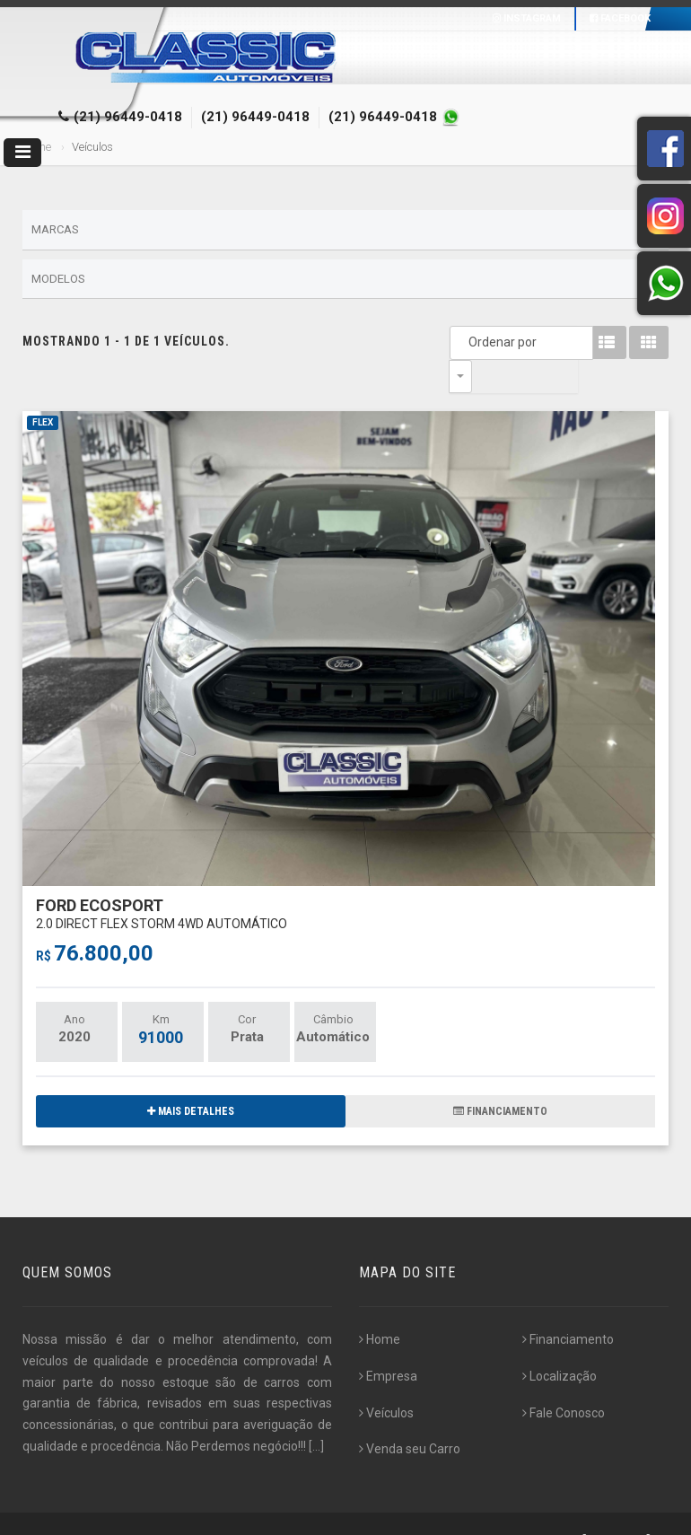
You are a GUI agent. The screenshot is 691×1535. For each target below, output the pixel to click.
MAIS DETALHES (190, 1078)
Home (379, 1306)
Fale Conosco (563, 1380)
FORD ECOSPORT (161, 880)
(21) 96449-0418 (128, 117)
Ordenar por (465, 342)
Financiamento (568, 1306)
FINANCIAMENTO (500, 1078)
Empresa (388, 1343)
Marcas (345, 231)
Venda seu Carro (409, 1415)
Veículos (386, 1380)
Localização (559, 1343)
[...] (316, 1413)
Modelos (345, 279)
